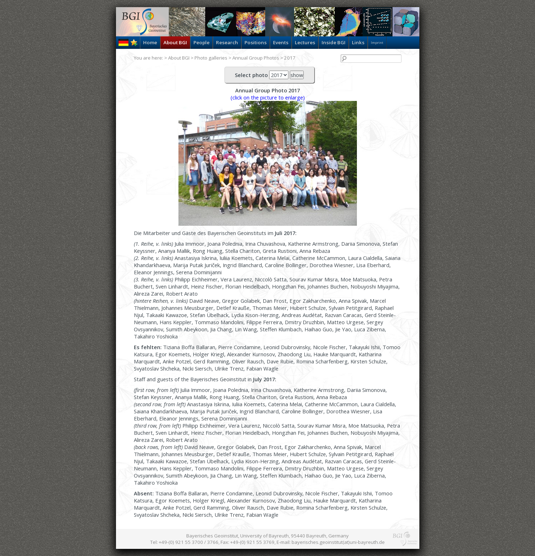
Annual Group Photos (255, 58)
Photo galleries (211, 58)
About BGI (175, 42)
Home (150, 42)
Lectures (305, 42)
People (201, 42)
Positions (255, 42)
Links (358, 42)
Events (280, 42)
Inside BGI (333, 42)
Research (227, 42)
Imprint (377, 42)
